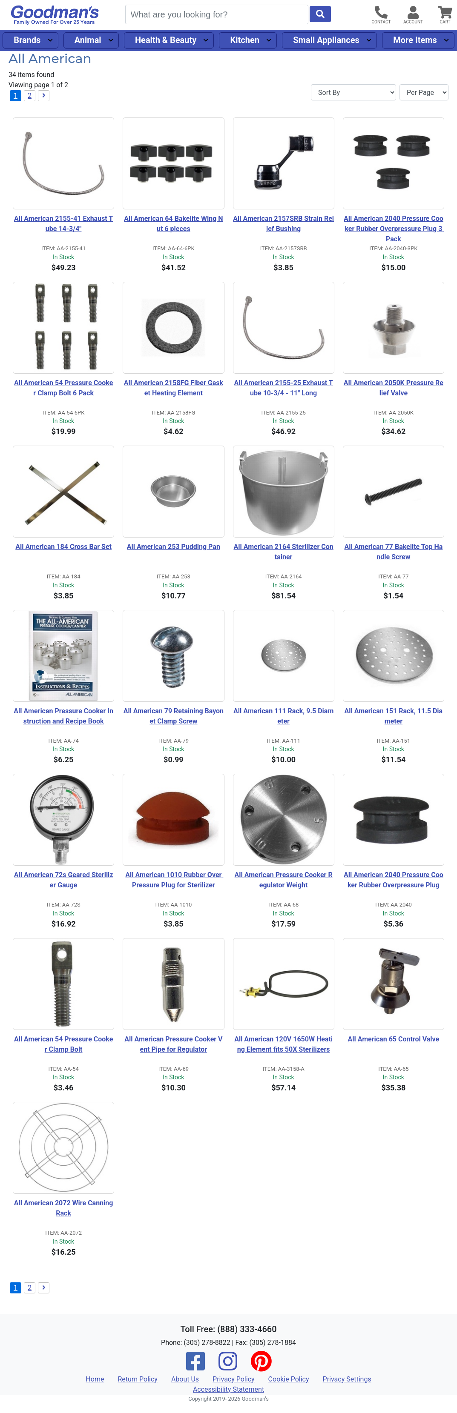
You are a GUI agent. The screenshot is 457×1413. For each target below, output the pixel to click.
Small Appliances (326, 40)
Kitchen (244, 40)
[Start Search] (320, 14)
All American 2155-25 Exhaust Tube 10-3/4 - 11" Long (283, 388)
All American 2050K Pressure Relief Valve (393, 388)
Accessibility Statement (228, 1389)
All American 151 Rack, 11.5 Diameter (394, 716)
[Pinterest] (261, 1367)
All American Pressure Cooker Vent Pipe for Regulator (173, 1044)
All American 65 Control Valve (394, 1039)
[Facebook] (195, 1367)
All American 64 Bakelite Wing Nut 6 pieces (173, 224)
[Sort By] (353, 92)
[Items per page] (424, 92)
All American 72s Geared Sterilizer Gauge (63, 880)
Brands (27, 40)
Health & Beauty (165, 40)
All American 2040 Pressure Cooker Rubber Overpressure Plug (393, 880)
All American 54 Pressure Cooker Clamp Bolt (63, 1044)
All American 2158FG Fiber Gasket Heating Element (173, 388)
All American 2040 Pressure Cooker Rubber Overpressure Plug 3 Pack (394, 229)
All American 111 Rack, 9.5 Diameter (283, 716)
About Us (185, 1379)
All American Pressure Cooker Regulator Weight (284, 880)
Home (95, 1379)
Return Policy (137, 1379)
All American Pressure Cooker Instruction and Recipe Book (63, 716)
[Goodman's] (55, 15)
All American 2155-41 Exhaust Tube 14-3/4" (63, 224)
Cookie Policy (288, 1379)
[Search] (216, 14)
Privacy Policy (234, 1379)
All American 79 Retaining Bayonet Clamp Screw (174, 716)
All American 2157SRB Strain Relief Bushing (283, 224)
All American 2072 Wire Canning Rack (64, 1208)
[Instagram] (228, 1367)
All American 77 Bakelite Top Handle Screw (393, 552)
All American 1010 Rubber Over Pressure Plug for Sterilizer (174, 880)
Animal (88, 40)
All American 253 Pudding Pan (173, 547)
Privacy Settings (347, 1379)
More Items (415, 40)
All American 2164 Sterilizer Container (283, 552)
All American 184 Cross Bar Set (63, 547)
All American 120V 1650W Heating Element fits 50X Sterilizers (283, 1044)
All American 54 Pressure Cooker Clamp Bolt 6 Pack (63, 388)
